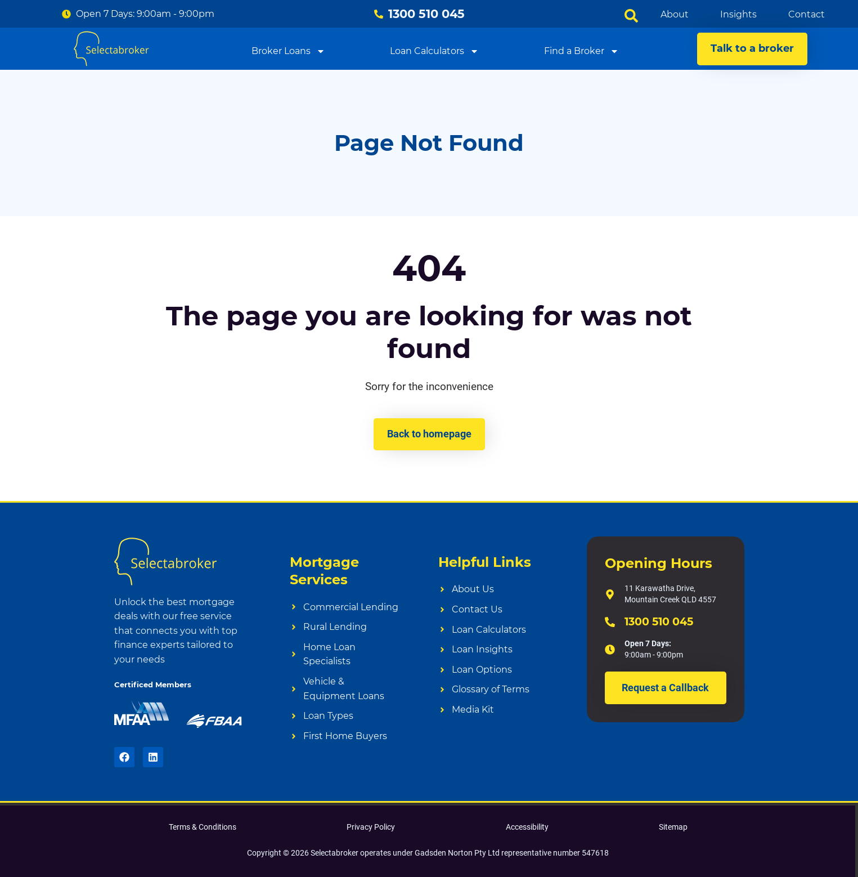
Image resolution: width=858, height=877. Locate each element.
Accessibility (527, 826)
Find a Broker (581, 51)
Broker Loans (288, 51)
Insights (738, 14)
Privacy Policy (371, 826)
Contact (806, 14)
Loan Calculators (434, 51)
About (675, 14)
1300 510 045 (659, 621)
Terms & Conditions (202, 826)
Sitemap (673, 826)
